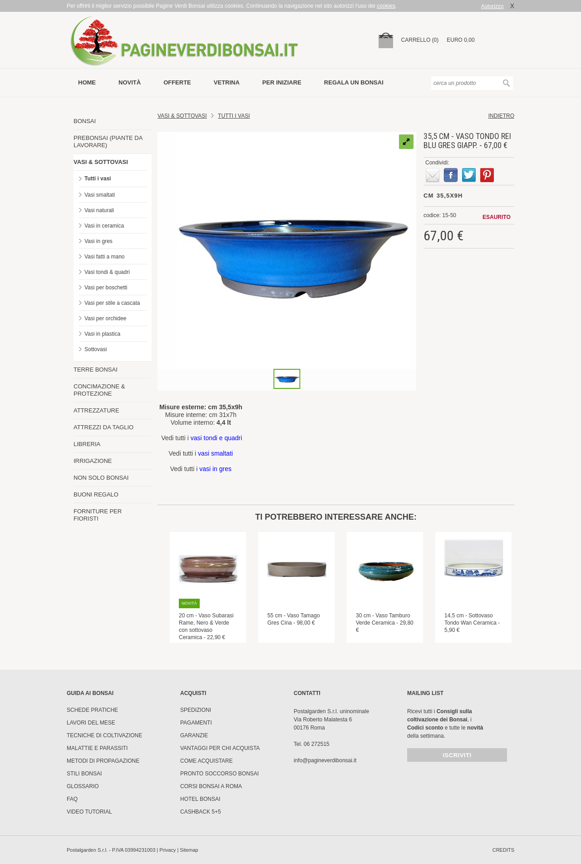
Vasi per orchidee (105, 318)
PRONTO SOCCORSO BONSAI (219, 773)
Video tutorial (89, 812)
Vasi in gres (98, 241)
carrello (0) (420, 40)
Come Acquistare (206, 761)
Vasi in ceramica (104, 226)
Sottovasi (95, 349)
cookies (386, 6)
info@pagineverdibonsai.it (325, 760)
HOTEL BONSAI (200, 799)
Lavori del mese (91, 723)
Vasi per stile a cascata (112, 303)
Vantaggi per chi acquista (220, 748)
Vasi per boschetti (106, 287)
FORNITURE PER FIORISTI (98, 515)
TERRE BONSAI (96, 369)
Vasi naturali (99, 210)
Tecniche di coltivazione (104, 735)
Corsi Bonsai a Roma (211, 786)
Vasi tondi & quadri (107, 272)
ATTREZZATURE (96, 410)
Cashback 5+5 (200, 812)
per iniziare (281, 82)
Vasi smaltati (99, 195)
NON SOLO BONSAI (101, 477)
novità (129, 82)
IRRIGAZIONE (93, 460)
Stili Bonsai (84, 773)
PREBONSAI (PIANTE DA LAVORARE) (108, 141)
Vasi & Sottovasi (182, 116)
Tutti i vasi (97, 178)
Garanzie (194, 735)
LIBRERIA (87, 444)
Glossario (83, 786)
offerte (177, 82)
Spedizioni (195, 710)
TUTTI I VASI (234, 116)
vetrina (227, 82)
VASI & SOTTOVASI (101, 162)
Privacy (167, 850)
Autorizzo (492, 6)
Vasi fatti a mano (104, 256)
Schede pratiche (92, 710)
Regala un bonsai (354, 82)
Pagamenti (196, 723)
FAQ (72, 799)
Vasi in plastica (102, 334)
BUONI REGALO (96, 494)
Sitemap (189, 850)
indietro (501, 116)
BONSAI (85, 121)
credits (503, 850)
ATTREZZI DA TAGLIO (103, 427)
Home (87, 82)
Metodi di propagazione (103, 761)
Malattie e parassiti (97, 748)
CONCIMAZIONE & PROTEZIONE (99, 390)
